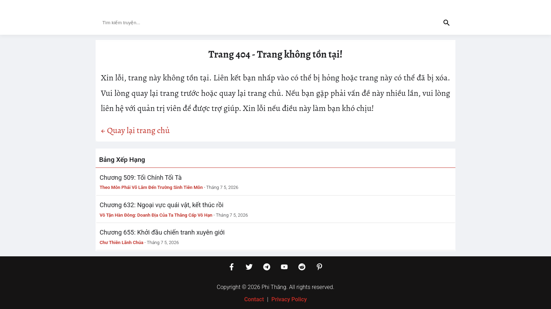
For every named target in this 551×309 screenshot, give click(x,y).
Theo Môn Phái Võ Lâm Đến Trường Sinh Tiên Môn (151, 187)
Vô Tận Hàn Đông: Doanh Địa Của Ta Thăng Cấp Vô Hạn (156, 215)
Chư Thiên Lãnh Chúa (121, 242)
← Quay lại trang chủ (135, 130)
